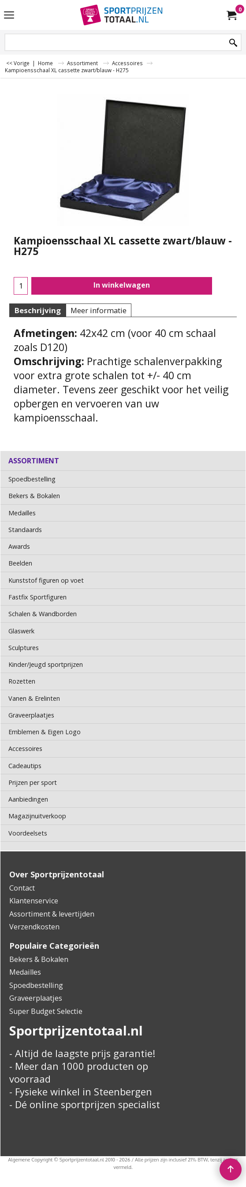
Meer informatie (99, 310)
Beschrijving (37, 310)
